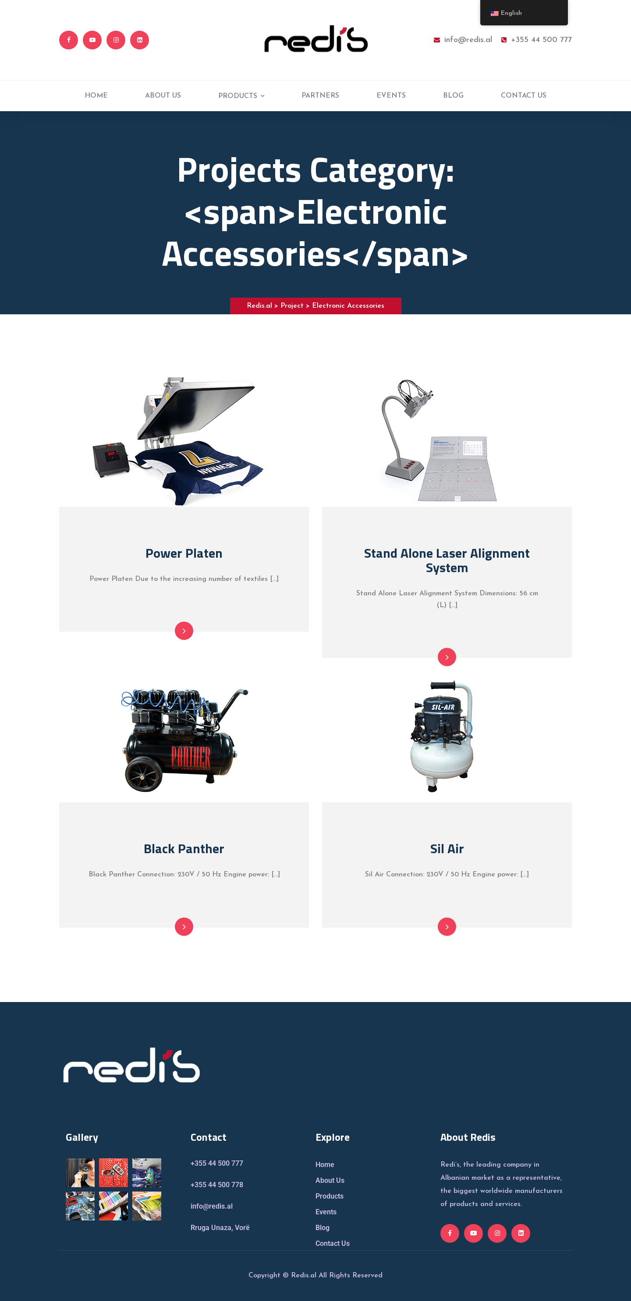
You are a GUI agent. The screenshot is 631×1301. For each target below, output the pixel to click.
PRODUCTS (237, 96)
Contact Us (333, 1243)
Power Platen (184, 553)
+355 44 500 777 (536, 40)
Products (330, 1196)
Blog (323, 1228)
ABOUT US (163, 95)
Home (325, 1164)
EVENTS (391, 95)
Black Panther (184, 848)
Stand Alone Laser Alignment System (447, 560)
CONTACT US (523, 95)
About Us (330, 1180)
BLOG (453, 95)
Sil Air (447, 848)
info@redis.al (463, 40)
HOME (96, 95)
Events (326, 1212)
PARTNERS (320, 95)
